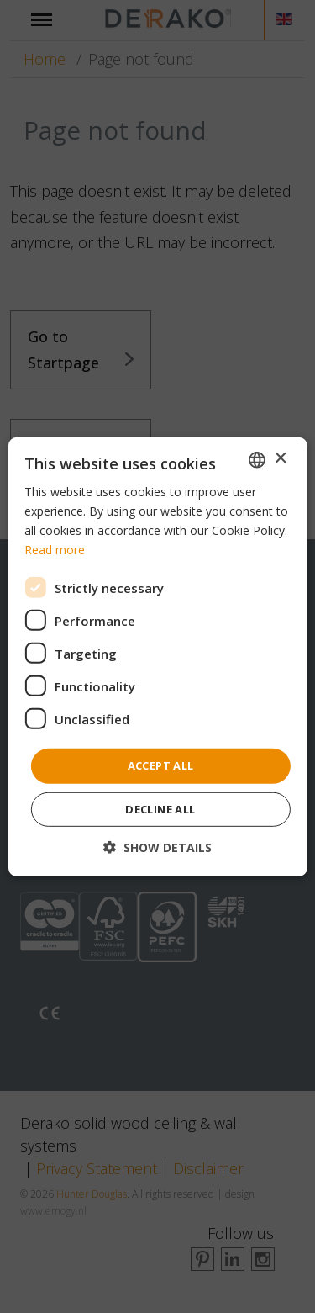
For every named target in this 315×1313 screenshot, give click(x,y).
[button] (157, 847)
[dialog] (157, 656)
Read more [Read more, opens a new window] (54, 550)
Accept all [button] (161, 765)
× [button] (280, 459)
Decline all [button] (160, 809)
